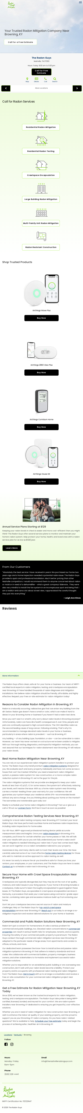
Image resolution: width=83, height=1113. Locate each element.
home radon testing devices (58, 853)
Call (45, 80)
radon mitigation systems (55, 766)
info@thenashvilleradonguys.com (57, 1061)
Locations (8, 1035)
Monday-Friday (11, 1061)
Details (36, 80)
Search (54, 80)
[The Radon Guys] (11, 5)
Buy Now (41, 318)
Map (27, 80)
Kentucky (18, 1035)
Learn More (12, 548)
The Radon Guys (41, 57)
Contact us (7, 866)
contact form (24, 808)
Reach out (46, 910)
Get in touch (29, 974)
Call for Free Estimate (41, 71)
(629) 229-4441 (11, 1074)
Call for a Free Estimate (20, 42)
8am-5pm (9, 1064)
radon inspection (51, 833)
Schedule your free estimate (48, 1021)
